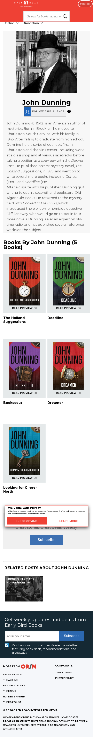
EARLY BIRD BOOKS (14, 685)
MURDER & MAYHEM (14, 696)
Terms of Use (63, 672)
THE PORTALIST (12, 702)
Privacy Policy (64, 678)
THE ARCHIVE (10, 680)
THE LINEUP (9, 691)
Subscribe (85, 3)
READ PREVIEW (24, 308)
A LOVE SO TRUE (12, 674)
